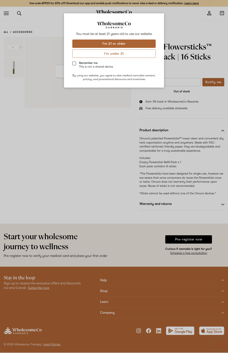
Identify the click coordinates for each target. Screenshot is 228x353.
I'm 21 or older (114, 44)
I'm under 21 (114, 54)
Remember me (96, 64)
